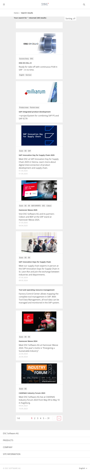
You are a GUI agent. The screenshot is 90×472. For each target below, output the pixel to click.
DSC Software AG (11, 433)
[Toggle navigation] (6, 4)
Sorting (70, 18)
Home (16, 13)
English (82, 468)
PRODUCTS (8, 440)
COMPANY (7, 447)
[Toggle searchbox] (84, 4)
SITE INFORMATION (11, 454)
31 (48, 418)
